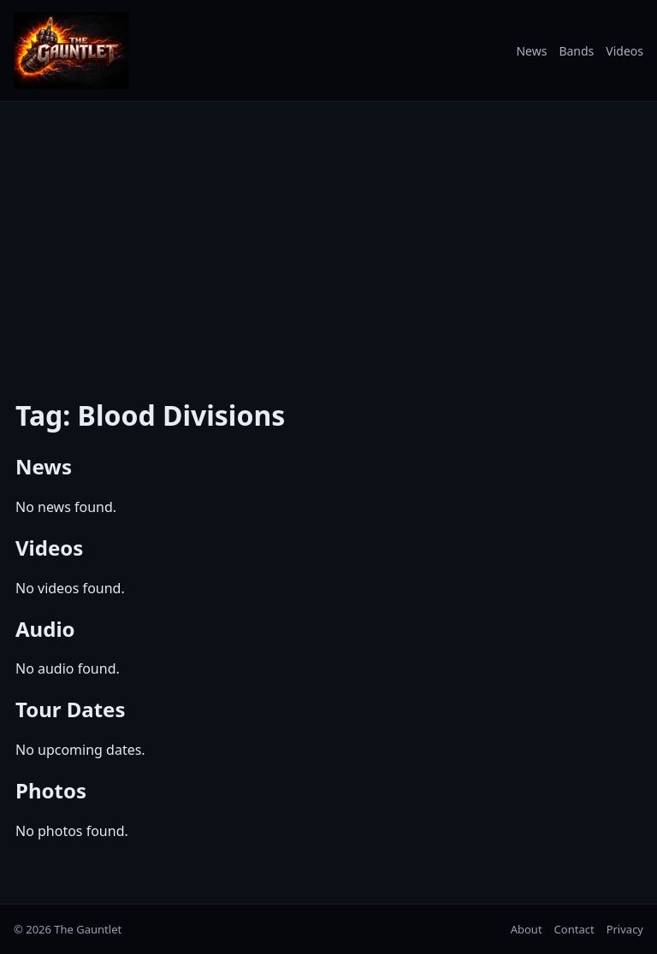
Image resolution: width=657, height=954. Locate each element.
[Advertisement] (328, 235)
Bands (576, 51)
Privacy (625, 929)
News (531, 51)
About (526, 929)
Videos (624, 51)
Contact (574, 929)
